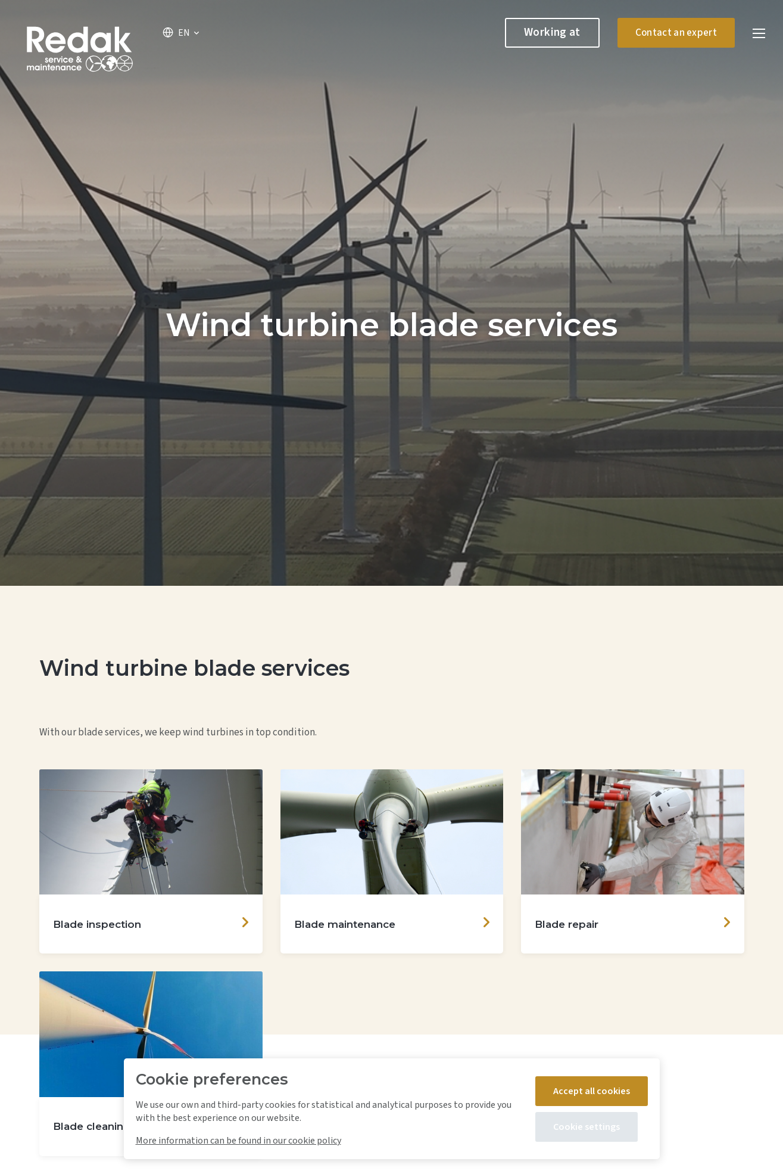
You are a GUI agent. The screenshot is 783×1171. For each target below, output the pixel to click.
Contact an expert (676, 33)
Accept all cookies (591, 1091)
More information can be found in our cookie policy (238, 1140)
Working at (552, 32)
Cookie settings (586, 1126)
